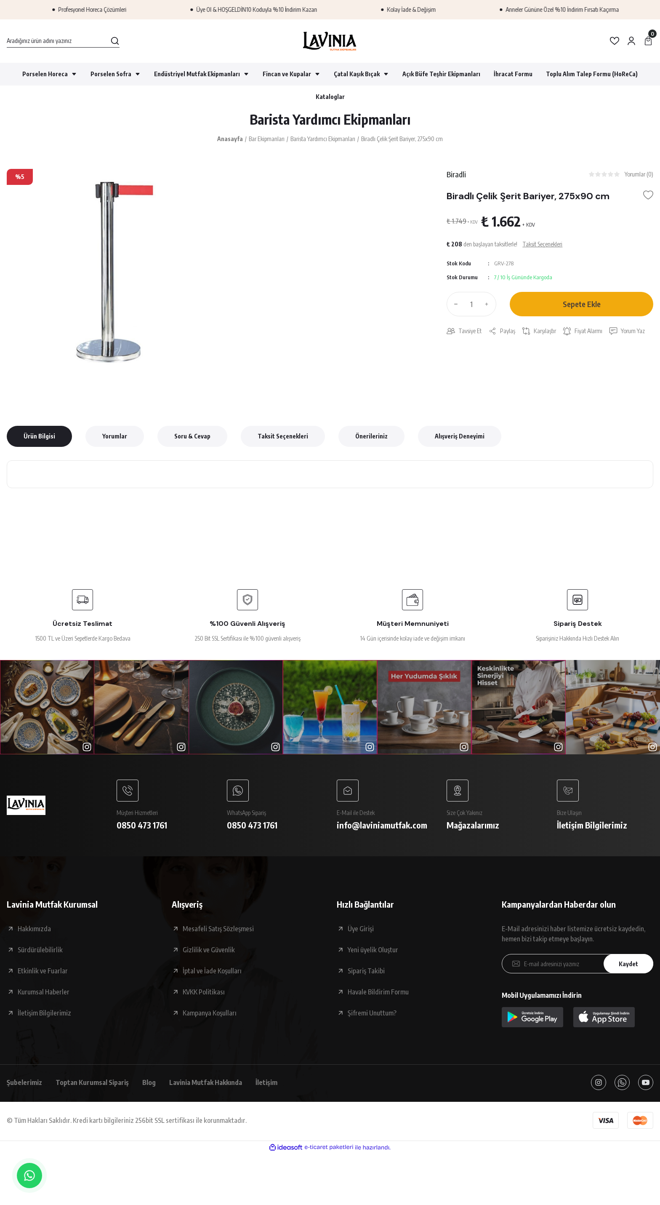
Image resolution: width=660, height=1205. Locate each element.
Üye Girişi (361, 928)
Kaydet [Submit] (628, 963)
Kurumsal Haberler (43, 992)
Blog (149, 1082)
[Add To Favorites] (648, 195)
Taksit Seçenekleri (283, 436)
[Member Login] (631, 41)
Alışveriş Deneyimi (459, 436)
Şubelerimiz (24, 1082)
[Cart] (648, 41)
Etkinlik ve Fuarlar (43, 971)
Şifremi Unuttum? (372, 1013)
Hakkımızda (34, 928)
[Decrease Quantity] (454, 304)
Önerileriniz (371, 436)
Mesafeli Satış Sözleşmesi (218, 928)
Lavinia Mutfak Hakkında (205, 1082)
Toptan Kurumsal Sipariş (92, 1082)
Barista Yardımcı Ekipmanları (330, 119)
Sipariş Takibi (366, 971)
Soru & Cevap (192, 436)
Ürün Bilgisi (39, 436)
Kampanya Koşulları (210, 1013)
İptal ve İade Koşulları (212, 971)
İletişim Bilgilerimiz (44, 1013)
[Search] (63, 41)
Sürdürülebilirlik (40, 950)
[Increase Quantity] (488, 304)
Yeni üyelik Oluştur (373, 950)
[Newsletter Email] (577, 963)
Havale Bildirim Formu (378, 992)
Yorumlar (114, 436)
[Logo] (330, 41)
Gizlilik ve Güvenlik (209, 950)
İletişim (266, 1082)
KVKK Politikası (204, 992)
